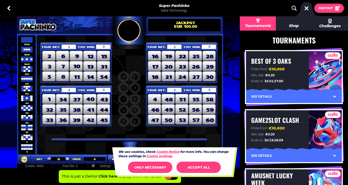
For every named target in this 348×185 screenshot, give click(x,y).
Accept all (199, 167)
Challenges (330, 23)
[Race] (306, 8)
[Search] (294, 8)
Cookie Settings (160, 156)
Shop (294, 25)
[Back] (8, 8)
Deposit (329, 8)
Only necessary (150, 167)
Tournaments (258, 25)
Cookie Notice (168, 152)
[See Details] (335, 97)
